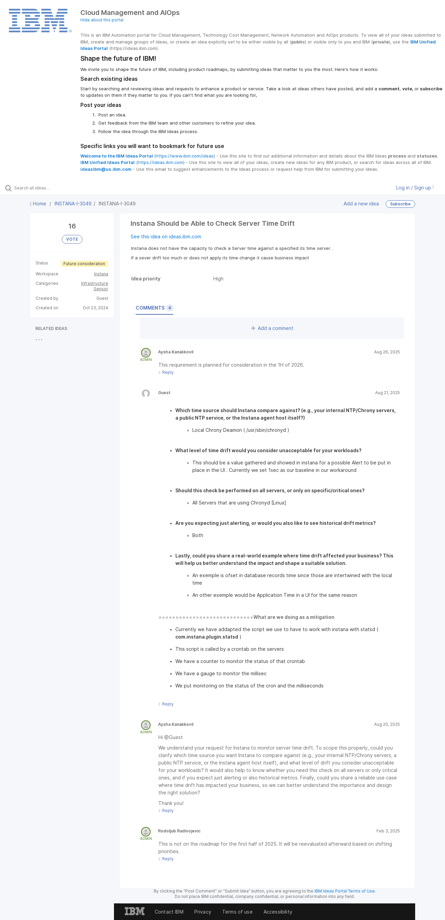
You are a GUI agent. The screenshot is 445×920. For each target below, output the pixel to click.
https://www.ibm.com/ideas (185, 156)
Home (38, 203)
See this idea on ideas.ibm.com (166, 236)
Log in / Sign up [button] (415, 187)
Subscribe (400, 203)
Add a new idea (361, 203)
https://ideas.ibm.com (160, 162)
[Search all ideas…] (53, 188)
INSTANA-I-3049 (73, 203)
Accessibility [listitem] (278, 912)
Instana (101, 273)
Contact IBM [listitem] (169, 912)
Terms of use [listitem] (237, 912)
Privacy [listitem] (202, 912)
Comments (154, 308)
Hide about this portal (101, 19)
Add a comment (272, 328)
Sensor (101, 288)
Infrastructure (94, 283)
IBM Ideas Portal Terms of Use (344, 891)
